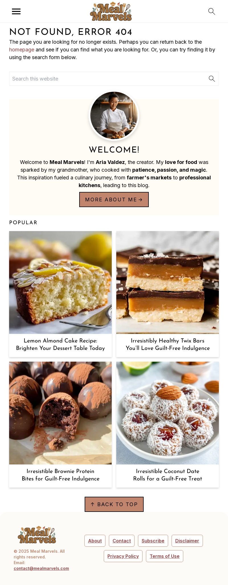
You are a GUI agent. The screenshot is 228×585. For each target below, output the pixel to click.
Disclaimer (187, 541)
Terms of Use (165, 556)
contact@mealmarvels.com (41, 568)
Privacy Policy (123, 556)
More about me (111, 200)
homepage (21, 50)
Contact (122, 541)
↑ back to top (114, 504)
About (95, 541)
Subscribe (153, 541)
